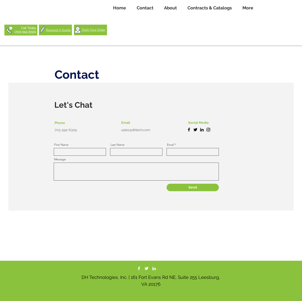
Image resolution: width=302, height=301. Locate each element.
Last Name (118, 144)
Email (170, 144)
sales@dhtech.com (135, 130)
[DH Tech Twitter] (146, 268)
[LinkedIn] (201, 129)
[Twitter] (195, 129)
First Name (61, 144)
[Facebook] (188, 129)
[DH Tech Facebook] (138, 268)
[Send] (193, 187)
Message (60, 159)
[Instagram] (208, 129)
